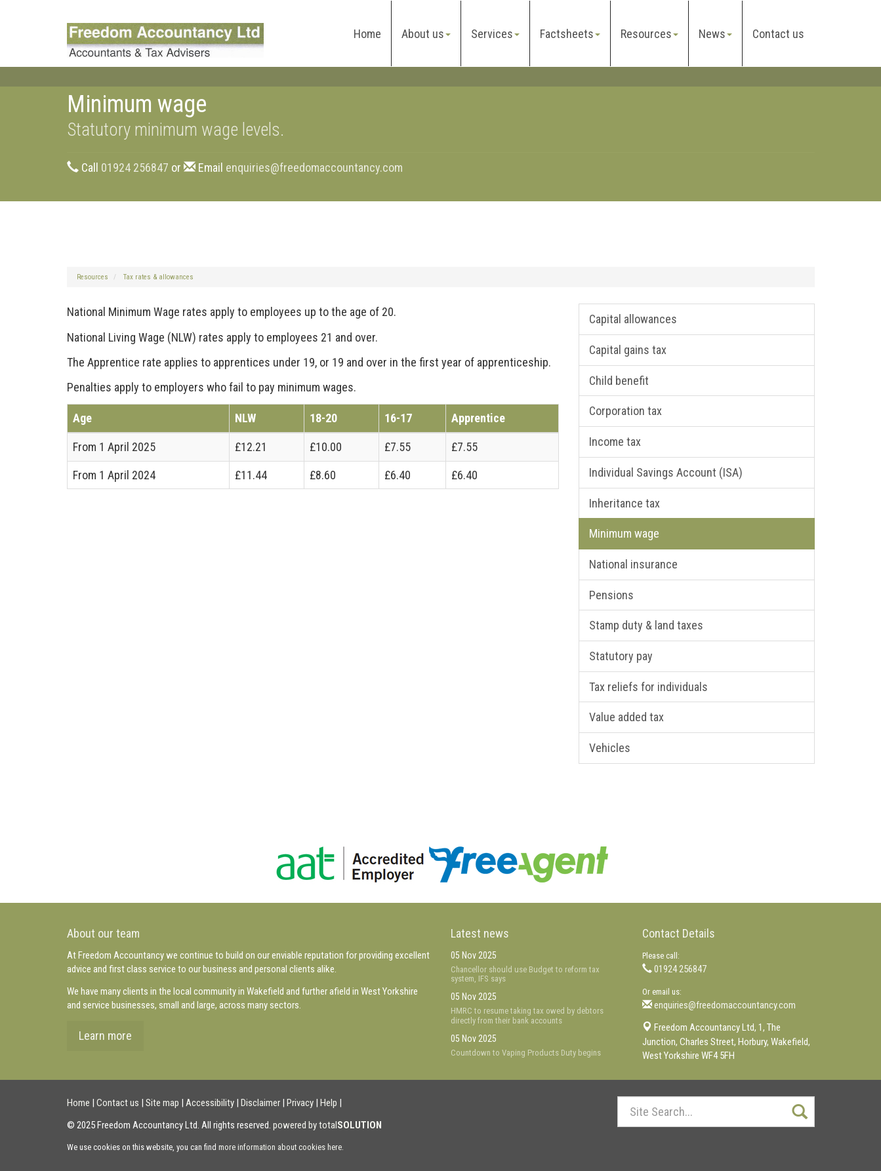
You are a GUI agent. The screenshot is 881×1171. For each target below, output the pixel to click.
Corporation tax (625, 411)
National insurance (633, 564)
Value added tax (626, 717)
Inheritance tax (624, 503)
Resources (649, 34)
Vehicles (609, 748)
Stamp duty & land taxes (646, 625)
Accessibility (210, 1103)
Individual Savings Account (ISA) (666, 472)
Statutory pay (621, 656)
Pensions (611, 595)
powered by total (327, 1125)
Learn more (105, 1035)
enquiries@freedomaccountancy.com (314, 167)
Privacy (300, 1103)
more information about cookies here (280, 1147)
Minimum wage (624, 533)
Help (328, 1103)
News (715, 34)
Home (367, 34)
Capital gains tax (627, 350)
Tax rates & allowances (158, 277)
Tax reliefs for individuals (648, 687)
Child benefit (619, 380)
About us (426, 34)
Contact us (778, 34)
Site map (162, 1103)
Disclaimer (260, 1103)
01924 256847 (135, 167)
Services (495, 34)
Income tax (615, 441)
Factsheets (570, 34)
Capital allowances (633, 319)
